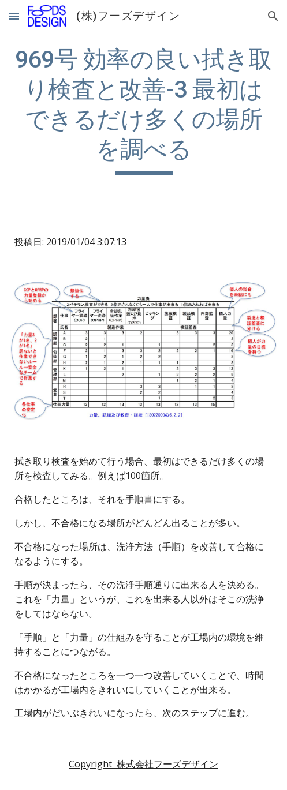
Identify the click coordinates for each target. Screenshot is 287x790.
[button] (14, 16)
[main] (143, 109)
